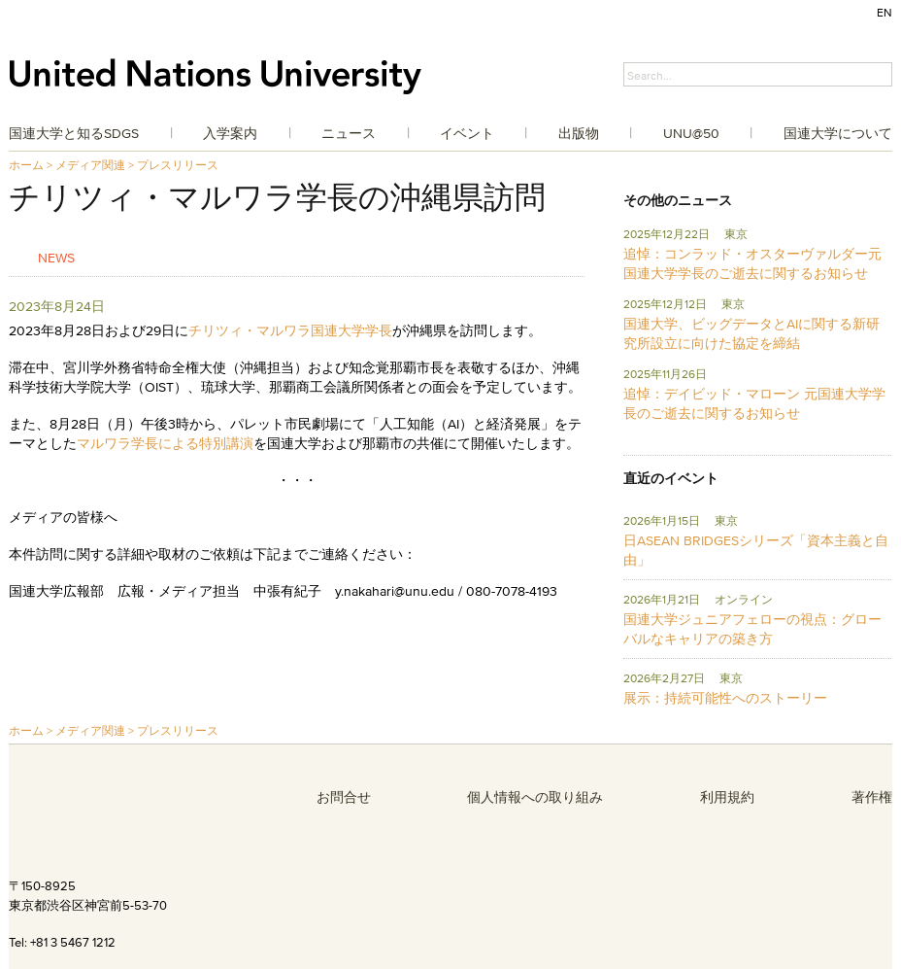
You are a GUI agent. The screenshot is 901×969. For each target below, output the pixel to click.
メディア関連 (90, 164)
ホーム (26, 164)
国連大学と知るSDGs (74, 133)
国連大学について (838, 133)
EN (884, 12)
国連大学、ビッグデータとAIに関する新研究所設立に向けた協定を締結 (751, 333)
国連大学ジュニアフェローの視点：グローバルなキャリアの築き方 (752, 628)
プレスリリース (177, 164)
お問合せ (344, 797)
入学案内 (230, 133)
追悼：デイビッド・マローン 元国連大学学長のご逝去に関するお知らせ (754, 403)
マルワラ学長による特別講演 (165, 443)
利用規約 (727, 797)
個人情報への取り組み (535, 797)
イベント (467, 133)
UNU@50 (691, 133)
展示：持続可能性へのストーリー (725, 698)
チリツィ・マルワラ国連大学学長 (290, 330)
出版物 (578, 133)
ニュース (348, 133)
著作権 (871, 797)
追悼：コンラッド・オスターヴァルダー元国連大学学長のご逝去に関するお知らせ (752, 263)
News (56, 257)
